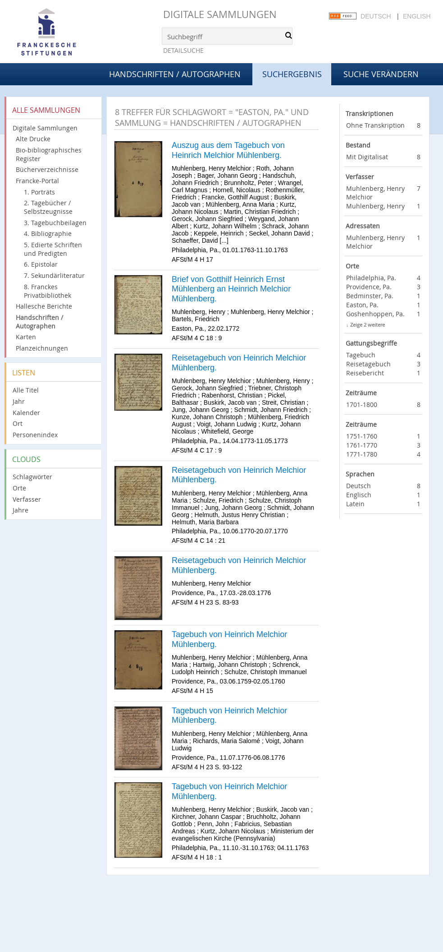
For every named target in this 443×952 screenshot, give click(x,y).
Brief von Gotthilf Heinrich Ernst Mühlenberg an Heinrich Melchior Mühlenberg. (231, 289)
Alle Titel (26, 390)
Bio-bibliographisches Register (49, 154)
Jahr (19, 401)
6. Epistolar (41, 264)
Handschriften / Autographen (175, 74)
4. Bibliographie (48, 233)
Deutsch (376, 16)
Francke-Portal (37, 180)
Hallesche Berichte (44, 306)
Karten (26, 337)
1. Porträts (39, 192)
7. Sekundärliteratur (54, 275)
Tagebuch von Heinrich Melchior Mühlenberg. (229, 639)
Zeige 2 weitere (367, 324)
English (416, 16)
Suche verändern (381, 74)
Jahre (20, 510)
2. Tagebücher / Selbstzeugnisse (48, 207)
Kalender (26, 412)
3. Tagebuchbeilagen (55, 222)
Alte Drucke (33, 138)
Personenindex (35, 434)
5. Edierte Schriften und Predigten (53, 249)
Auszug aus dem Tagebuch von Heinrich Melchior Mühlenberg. (228, 150)
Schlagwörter (32, 476)
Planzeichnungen (42, 348)
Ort (18, 423)
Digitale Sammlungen (220, 14)
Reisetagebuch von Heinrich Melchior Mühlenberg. (239, 362)
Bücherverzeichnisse (47, 169)
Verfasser (27, 499)
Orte (19, 488)
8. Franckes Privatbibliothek (47, 291)
